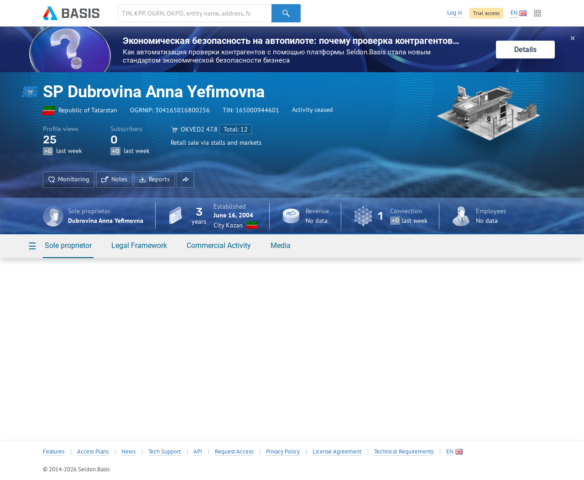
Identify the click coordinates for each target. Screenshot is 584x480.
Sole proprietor (68, 245)
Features (53, 451)
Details (525, 49)
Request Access (234, 451)
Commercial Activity (219, 245)
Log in (454, 12)
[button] (185, 179)
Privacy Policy (283, 451)
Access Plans (93, 451)
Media (281, 245)
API (197, 451)
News (128, 451)
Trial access (486, 13)
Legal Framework (139, 245)
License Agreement (337, 451)
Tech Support (164, 451)
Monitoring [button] (68, 179)
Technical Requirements (403, 451)
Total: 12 (236, 129)
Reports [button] (154, 179)
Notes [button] (114, 179)
